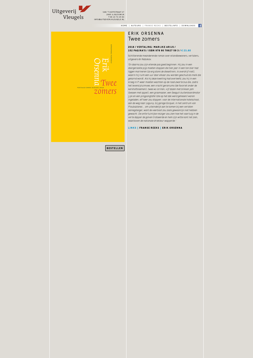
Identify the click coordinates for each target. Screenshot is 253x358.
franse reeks (153, 25)
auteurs (136, 25)
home (124, 25)
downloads (189, 25)
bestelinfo (171, 25)
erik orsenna (172, 127)
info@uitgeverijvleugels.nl (109, 19)
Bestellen (115, 148)
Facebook (200, 25)
